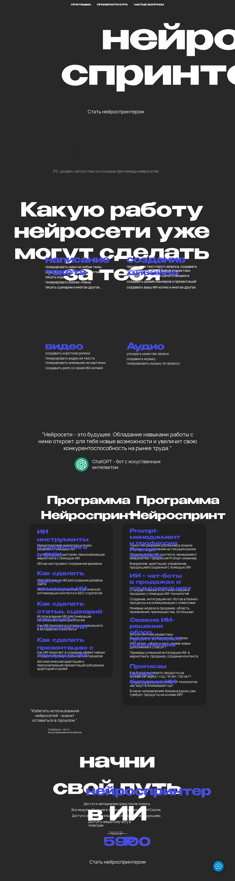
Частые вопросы (149, 5)
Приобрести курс (112, 5)
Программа (81, 5)
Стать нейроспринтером (116, 111)
